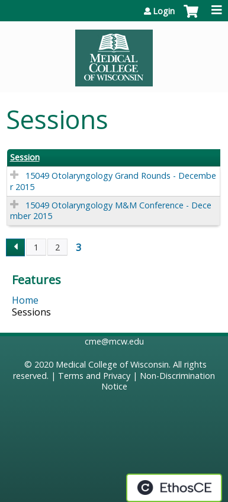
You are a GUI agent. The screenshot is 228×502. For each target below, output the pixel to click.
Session (25, 157)
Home (25, 300)
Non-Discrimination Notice (158, 381)
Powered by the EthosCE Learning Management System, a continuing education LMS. (174, 488)
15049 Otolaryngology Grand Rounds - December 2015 (113, 181)
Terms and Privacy (94, 375)
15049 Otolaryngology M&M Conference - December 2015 (110, 210)
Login (164, 11)
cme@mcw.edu (114, 341)
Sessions (31, 311)
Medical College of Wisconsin (112, 364)
